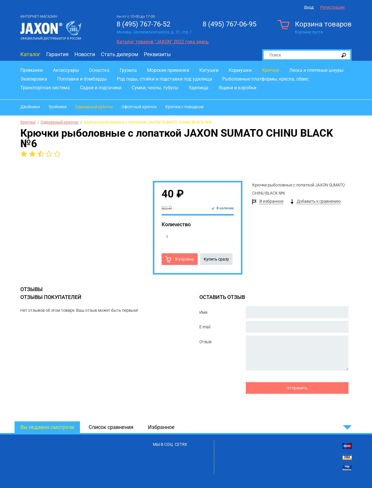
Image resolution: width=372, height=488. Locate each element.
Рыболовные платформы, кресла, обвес (265, 79)
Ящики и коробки (237, 87)
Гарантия (57, 54)
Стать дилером (119, 54)
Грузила (128, 70)
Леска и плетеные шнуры (316, 70)
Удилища (198, 87)
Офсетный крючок (139, 106)
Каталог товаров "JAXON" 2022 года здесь (163, 41)
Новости (84, 54)
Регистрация (332, 7)
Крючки (270, 70)
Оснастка (99, 70)
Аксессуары (66, 70)
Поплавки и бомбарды (82, 79)
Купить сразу (216, 259)
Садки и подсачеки (100, 87)
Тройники (57, 106)
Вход (309, 7)
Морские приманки (168, 70)
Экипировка (33, 79)
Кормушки (240, 70)
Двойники (30, 106)
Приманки (31, 70)
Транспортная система (45, 87)
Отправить (297, 388)
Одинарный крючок (94, 106)
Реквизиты (157, 54)
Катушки (209, 70)
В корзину (184, 259)
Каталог (30, 54)
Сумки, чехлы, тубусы (155, 87)
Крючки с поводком (184, 106)
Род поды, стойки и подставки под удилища (164, 79)
